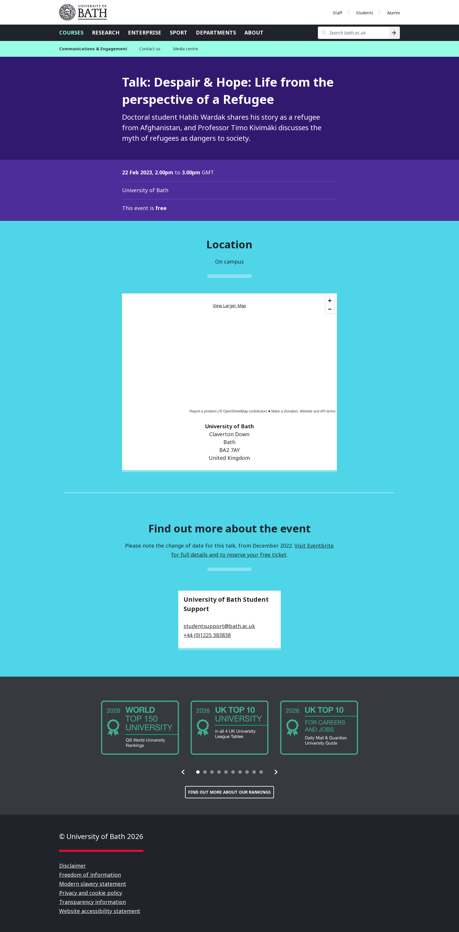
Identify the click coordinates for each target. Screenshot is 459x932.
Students (364, 13)
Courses (71, 32)
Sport (178, 32)
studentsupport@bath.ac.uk (219, 626)
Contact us (149, 48)
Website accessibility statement (99, 910)
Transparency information (92, 901)
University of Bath (85, 12)
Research (105, 32)
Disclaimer (72, 865)
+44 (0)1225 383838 (207, 635)
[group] (140, 728)
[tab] (198, 772)
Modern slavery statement (92, 883)
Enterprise (144, 32)
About (253, 32)
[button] (183, 772)
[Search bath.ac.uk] (353, 33)
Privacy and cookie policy (90, 892)
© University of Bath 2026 (101, 836)
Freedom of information (90, 874)
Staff (337, 13)
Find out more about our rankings (229, 792)
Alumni (393, 13)
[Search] (394, 33)
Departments (216, 32)
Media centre (185, 48)
